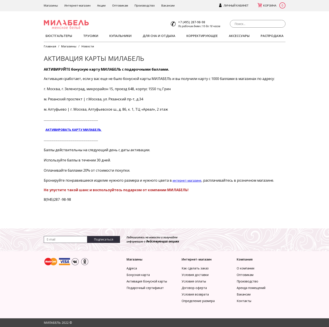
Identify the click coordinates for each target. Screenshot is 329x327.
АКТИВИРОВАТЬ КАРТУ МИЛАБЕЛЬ (74, 130)
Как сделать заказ (195, 268)
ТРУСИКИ (90, 35)
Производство (145, 5)
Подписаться (103, 239)
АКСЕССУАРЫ (239, 35)
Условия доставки (195, 275)
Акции (101, 5)
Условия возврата (195, 294)
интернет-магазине (187, 180)
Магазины (51, 5)
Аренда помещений (251, 288)
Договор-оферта (194, 288)
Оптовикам (120, 5)
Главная (50, 46)
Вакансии (168, 5)
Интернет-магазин (77, 5)
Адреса (132, 268)
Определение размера (198, 301)
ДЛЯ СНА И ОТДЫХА (159, 35)
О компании (245, 268)
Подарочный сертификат (145, 288)
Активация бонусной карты (147, 281)
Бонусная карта (138, 275)
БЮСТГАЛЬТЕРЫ (59, 35)
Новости (87, 46)
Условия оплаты (194, 281)
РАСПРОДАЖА (272, 35)
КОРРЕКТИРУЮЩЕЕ (202, 35)
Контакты (244, 301)
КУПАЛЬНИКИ (120, 35)
